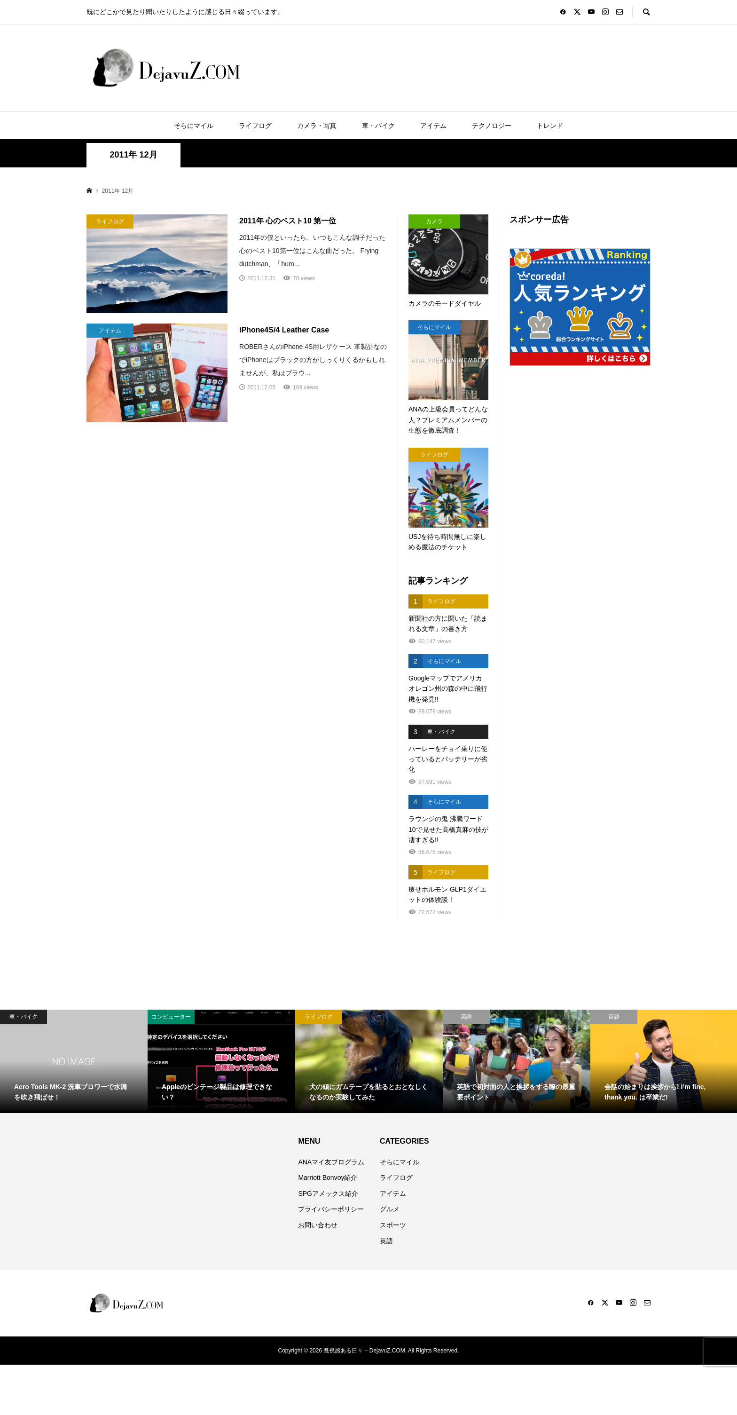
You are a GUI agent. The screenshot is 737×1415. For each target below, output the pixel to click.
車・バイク (378, 125)
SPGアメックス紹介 (328, 1193)
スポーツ (393, 1225)
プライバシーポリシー (331, 1209)
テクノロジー (491, 125)
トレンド (550, 125)
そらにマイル (193, 125)
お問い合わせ (317, 1225)
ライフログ (255, 125)
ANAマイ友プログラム (331, 1162)
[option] (74, 1061)
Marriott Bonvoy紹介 (327, 1177)
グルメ (390, 1209)
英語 (386, 1241)
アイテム (433, 125)
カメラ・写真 (317, 125)
